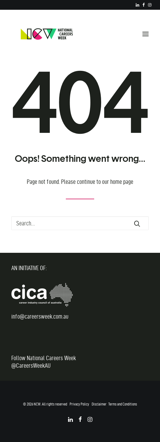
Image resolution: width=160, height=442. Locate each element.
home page (121, 181)
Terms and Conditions (122, 404)
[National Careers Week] (46, 34)
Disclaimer (99, 404)
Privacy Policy (79, 404)
